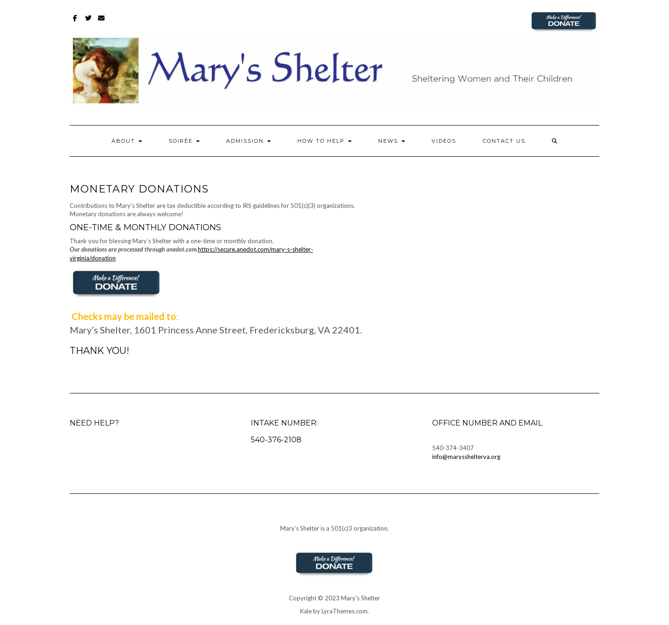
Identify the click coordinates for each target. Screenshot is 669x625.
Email (101, 22)
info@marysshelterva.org (466, 456)
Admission (248, 141)
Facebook (75, 22)
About (127, 141)
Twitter (88, 22)
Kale (306, 611)
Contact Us (504, 141)
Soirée (184, 141)
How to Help (324, 141)
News (391, 141)
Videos (444, 141)
